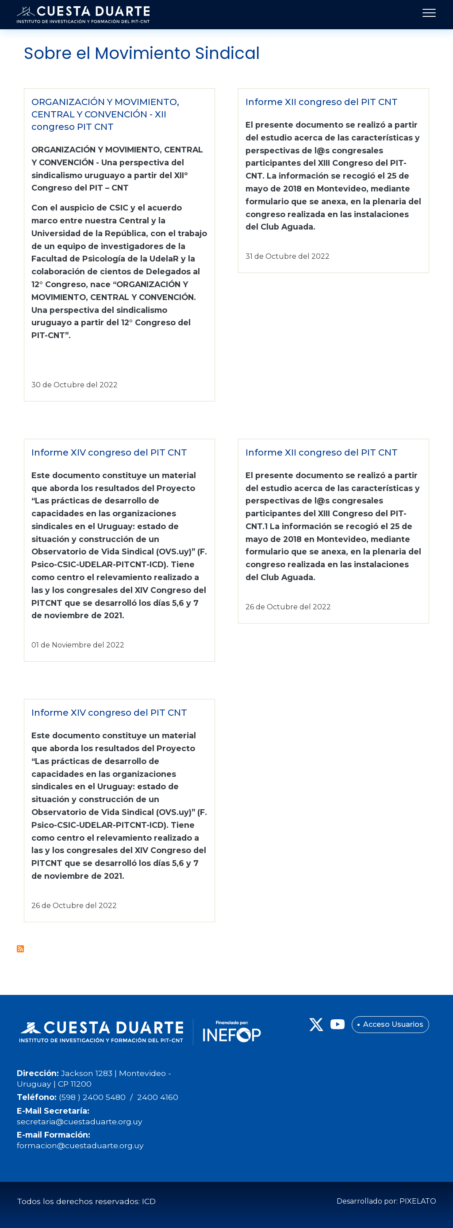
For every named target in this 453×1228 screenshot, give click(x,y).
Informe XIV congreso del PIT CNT (109, 452)
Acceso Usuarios (393, 1024)
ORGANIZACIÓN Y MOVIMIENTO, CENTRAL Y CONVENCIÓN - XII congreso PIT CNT (105, 114)
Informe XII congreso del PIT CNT (322, 102)
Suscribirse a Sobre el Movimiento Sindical (20, 948)
